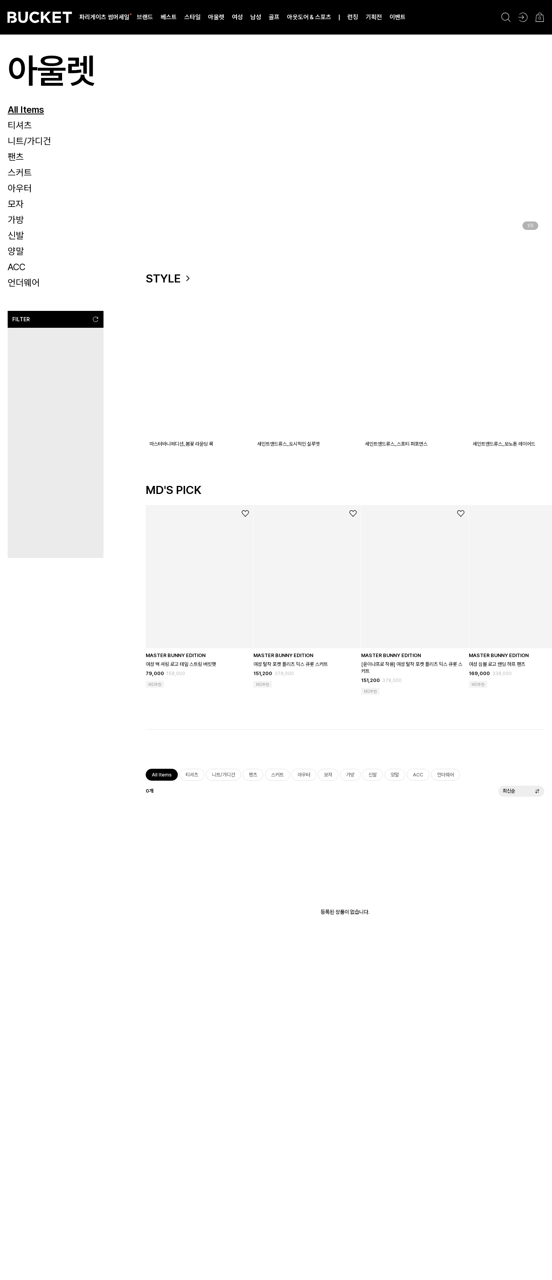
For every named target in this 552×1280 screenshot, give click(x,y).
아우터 (20, 188)
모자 (16, 204)
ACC (16, 267)
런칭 (352, 17)
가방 (16, 219)
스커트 (20, 172)
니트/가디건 (29, 141)
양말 (16, 251)
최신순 (521, 794)
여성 (237, 17)
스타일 (192, 17)
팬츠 (16, 156)
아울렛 (216, 17)
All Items (26, 109)
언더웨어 (24, 282)
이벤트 (397, 17)
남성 (255, 17)
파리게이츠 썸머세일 (104, 17)
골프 (274, 17)
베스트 (169, 17)
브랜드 (145, 17)
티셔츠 (20, 125)
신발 (16, 235)
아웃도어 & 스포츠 (309, 17)
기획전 (374, 17)
